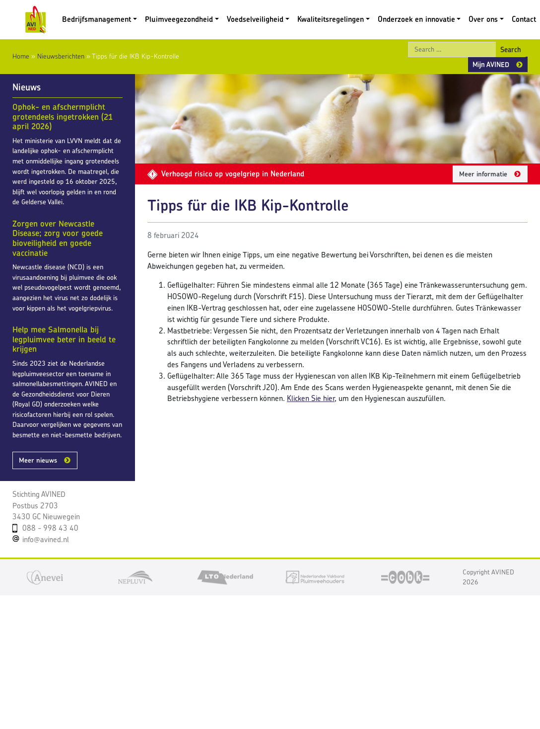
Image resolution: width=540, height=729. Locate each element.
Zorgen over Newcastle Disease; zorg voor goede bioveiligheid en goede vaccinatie (57, 238)
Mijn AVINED (490, 64)
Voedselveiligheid (255, 19)
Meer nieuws (38, 460)
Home (20, 56)
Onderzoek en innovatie (416, 19)
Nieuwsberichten (60, 56)
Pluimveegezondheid (179, 19)
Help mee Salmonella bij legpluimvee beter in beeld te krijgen (64, 339)
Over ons (483, 19)
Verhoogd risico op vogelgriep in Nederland (225, 173)
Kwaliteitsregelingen (330, 19)
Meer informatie (483, 173)
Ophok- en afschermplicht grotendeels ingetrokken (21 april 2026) (62, 116)
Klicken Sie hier (311, 398)
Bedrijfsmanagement (96, 19)
